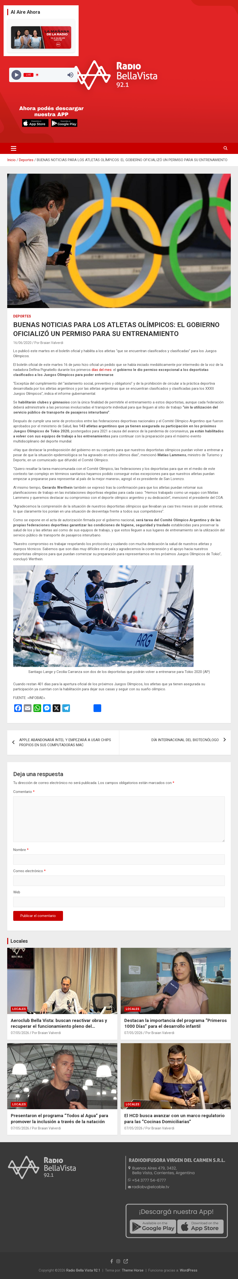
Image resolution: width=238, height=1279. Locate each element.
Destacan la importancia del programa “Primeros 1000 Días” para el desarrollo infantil (175, 1023)
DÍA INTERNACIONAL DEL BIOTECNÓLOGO (185, 740)
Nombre (21, 850)
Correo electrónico (29, 871)
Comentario (24, 792)
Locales (19, 941)
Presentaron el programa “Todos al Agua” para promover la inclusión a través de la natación (59, 1118)
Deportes (22, 316)
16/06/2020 (22, 343)
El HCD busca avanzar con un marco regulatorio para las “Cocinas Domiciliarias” (174, 1118)
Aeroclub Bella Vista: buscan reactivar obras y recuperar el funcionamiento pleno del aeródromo (59, 1026)
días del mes (102, 370)
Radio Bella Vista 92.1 (83, 1270)
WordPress (188, 1270)
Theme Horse (133, 1270)
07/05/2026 (20, 1033)
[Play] (16, 75)
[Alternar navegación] (13, 148)
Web (16, 892)
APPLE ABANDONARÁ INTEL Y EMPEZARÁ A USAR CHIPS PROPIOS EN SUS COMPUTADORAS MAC (65, 742)
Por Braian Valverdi (48, 343)
